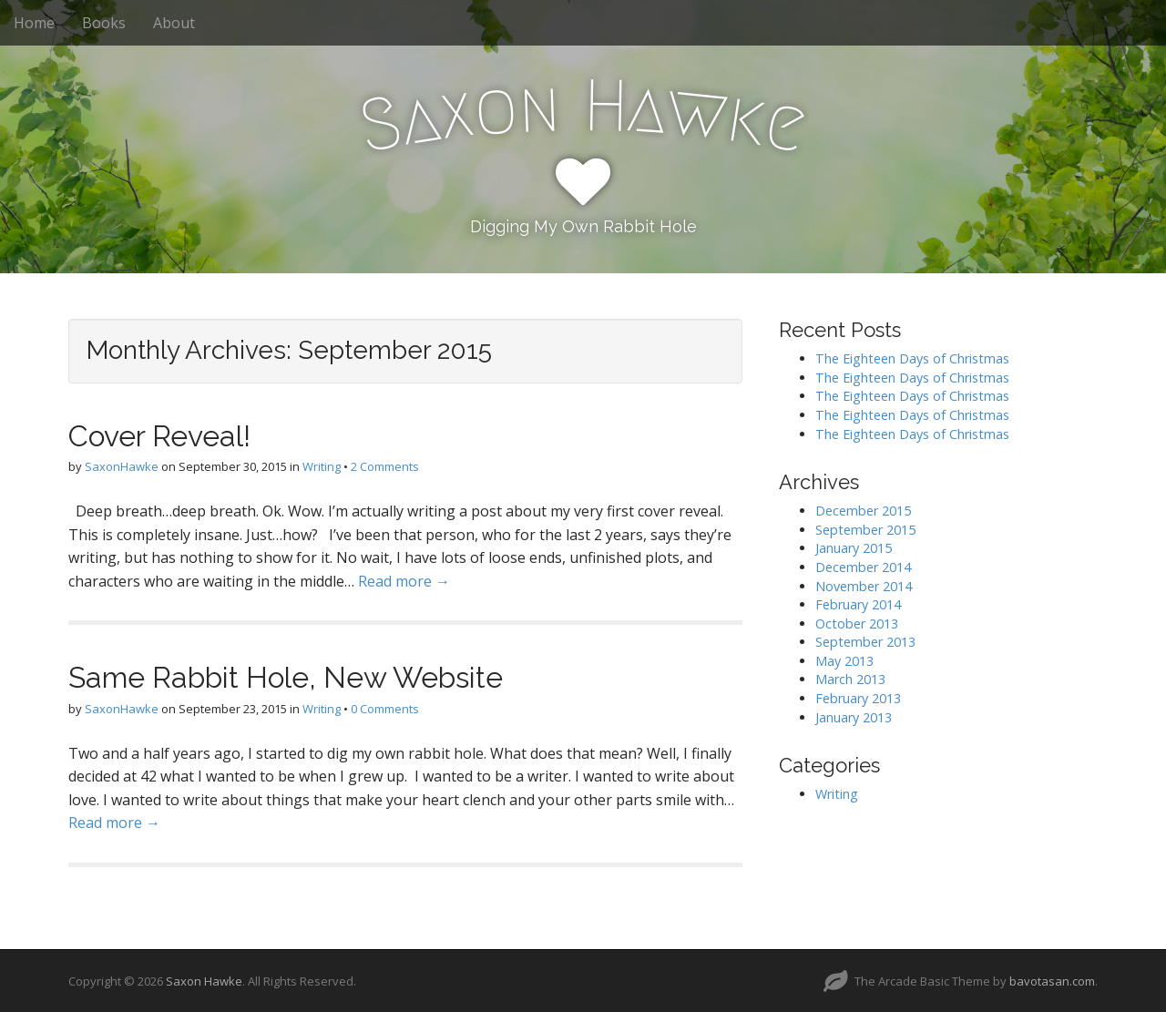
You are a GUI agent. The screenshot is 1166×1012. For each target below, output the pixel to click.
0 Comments (385, 708)
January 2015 (853, 548)
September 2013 (865, 641)
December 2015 (863, 510)
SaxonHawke (122, 466)
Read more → (404, 581)
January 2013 (853, 717)
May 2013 (844, 661)
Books (104, 23)
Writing (321, 466)
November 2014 (863, 586)
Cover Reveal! (159, 436)
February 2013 (858, 698)
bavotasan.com (1052, 981)
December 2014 (863, 567)
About (174, 23)
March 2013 (850, 679)
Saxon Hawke (204, 981)
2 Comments (385, 466)
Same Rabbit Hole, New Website (285, 677)
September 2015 (865, 529)
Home (34, 23)
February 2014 (858, 604)
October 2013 (856, 623)
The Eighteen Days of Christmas (912, 358)
